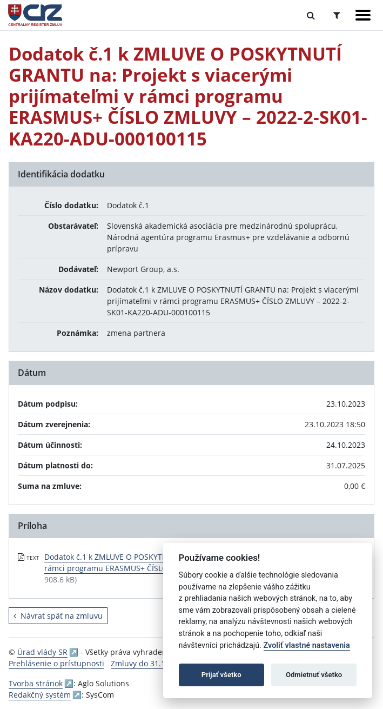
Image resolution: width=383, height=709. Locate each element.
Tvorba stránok (36, 683)
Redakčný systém (40, 695)
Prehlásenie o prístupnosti (56, 663)
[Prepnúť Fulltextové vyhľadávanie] (311, 15)
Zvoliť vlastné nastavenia (307, 645)
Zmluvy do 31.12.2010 (150, 663)
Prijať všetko (221, 675)
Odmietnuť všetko (314, 675)
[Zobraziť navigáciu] (363, 15)
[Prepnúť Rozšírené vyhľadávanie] (336, 15)
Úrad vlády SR (42, 652)
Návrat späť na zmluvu (58, 616)
